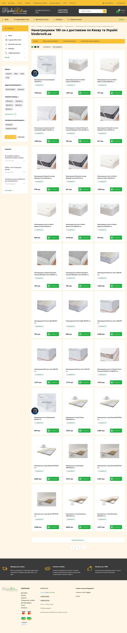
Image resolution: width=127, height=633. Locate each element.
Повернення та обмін (40, 3)
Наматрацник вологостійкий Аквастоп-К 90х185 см (75, 81)
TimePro (88, 592)
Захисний (21, 89)
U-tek (7, 77)
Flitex (16, 74)
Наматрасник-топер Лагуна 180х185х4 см (75, 418)
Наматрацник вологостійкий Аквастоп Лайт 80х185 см (107, 81)
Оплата (19, 3)
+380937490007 (63, 10)
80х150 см (18, 105)
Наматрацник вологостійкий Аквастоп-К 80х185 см (107, 225)
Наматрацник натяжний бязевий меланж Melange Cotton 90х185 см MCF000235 (77, 130)
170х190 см (18, 101)
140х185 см (9, 101)
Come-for (8, 74)
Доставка (12, 3)
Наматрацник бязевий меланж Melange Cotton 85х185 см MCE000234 (76, 178)
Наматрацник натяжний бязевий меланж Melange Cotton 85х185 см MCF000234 (77, 275)
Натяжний (9, 124)
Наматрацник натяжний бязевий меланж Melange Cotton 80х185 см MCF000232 (45, 275)
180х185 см (9, 105)
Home (4, 3)
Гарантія (27, 3)
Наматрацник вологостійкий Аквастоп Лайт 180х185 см (107, 177)
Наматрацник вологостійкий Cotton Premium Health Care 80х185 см (109, 370)
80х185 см (9, 109)
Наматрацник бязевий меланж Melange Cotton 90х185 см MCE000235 (107, 130)
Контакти (73, 3)
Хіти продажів (57, 47)
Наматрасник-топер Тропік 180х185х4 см (74, 467)
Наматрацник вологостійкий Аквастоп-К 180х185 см (75, 225)
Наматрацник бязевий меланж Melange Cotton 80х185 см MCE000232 (44, 178)
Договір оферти (55, 3)
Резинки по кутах (11, 128)
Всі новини (9, 190)
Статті (65, 3)
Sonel (22, 74)
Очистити (21, 137)
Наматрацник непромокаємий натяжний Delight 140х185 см (44, 129)
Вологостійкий (10, 89)
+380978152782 (63, 12)
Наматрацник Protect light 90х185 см (78, 321)
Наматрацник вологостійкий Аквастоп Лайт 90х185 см (43, 225)
